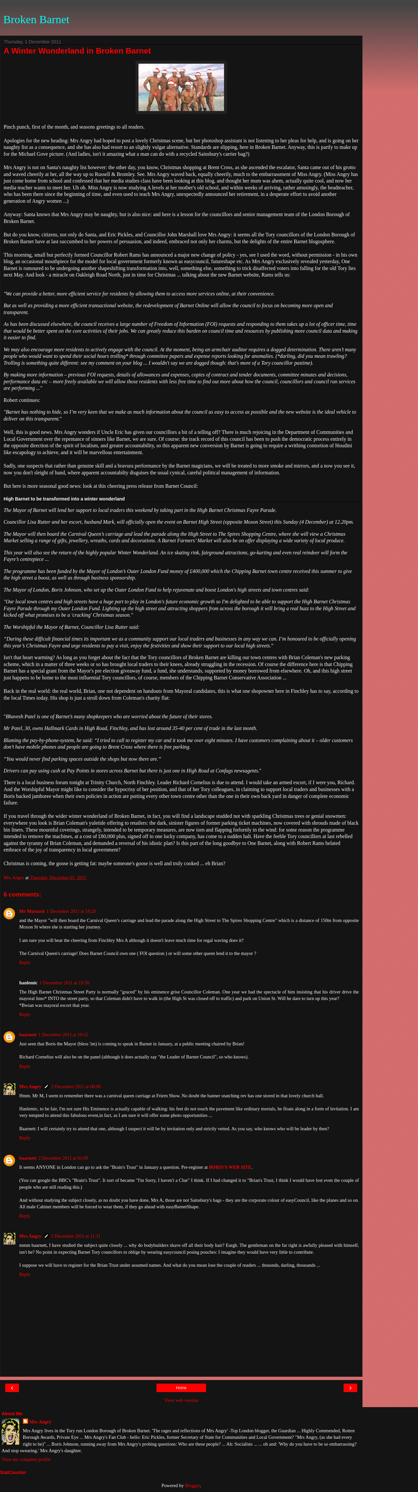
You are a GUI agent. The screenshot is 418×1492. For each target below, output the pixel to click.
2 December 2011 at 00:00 (76, 1086)
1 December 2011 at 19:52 (63, 1034)
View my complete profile (26, 1459)
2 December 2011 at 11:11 (76, 1236)
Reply (24, 962)
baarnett (28, 1034)
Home (181, 1388)
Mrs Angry (30, 1086)
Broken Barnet (36, 19)
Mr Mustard (31, 911)
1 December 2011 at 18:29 (71, 911)
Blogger (192, 1485)
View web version (181, 1400)
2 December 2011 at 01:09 (63, 1158)
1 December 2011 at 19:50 (64, 982)
